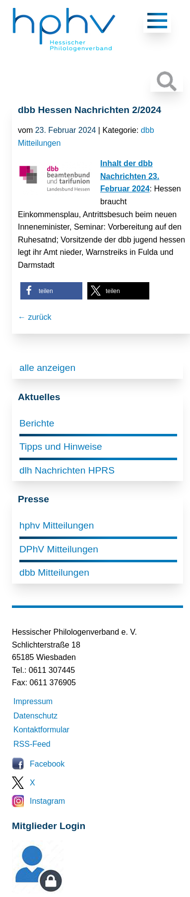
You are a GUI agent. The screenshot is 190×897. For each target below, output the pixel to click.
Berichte (36, 423)
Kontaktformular (41, 729)
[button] (51, 290)
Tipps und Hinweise (60, 446)
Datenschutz (35, 716)
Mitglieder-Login (66, 891)
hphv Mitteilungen (56, 525)
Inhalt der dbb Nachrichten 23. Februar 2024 (129, 176)
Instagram (47, 801)
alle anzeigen (47, 367)
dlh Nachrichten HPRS (67, 470)
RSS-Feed (32, 744)
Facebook (47, 764)
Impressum (33, 701)
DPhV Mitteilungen (58, 549)
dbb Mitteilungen (54, 572)
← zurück (35, 317)
